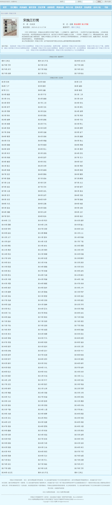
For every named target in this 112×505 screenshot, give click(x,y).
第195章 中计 (79, 351)
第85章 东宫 (6, 199)
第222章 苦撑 (79, 388)
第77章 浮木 (42, 187)
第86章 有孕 (42, 199)
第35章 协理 (42, 128)
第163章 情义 (6, 309)
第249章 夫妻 (79, 426)
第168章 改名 (79, 313)
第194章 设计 (42, 351)
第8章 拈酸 (42, 90)
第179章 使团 (42, 330)
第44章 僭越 (42, 141)
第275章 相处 (42, 69)
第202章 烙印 (6, 363)
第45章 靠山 (78, 141)
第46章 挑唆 (6, 145)
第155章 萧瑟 (42, 296)
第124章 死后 (6, 254)
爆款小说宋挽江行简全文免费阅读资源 (16, 48)
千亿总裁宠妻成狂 (78, 483)
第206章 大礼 (42, 367)
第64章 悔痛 (6, 170)
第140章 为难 (42, 275)
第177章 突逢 (79, 325)
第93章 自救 (78, 208)
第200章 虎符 (42, 359)
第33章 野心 (78, 124)
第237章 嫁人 (79, 409)
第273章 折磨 (6, 73)
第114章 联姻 (79, 237)
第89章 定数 (42, 204)
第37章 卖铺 (6, 132)
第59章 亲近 (42, 162)
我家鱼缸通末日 (105, 483)
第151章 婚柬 (6, 292)
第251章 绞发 (42, 430)
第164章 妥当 (42, 309)
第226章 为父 (6, 397)
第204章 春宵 (79, 363)
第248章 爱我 (42, 426)
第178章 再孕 (6, 330)
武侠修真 (23, 7)
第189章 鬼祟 (79, 342)
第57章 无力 (78, 157)
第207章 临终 (79, 367)
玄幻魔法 (14, 7)
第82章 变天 (6, 195)
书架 (106, 7)
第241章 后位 (6, 418)
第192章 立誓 (79, 346)
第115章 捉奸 (6, 241)
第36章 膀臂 (78, 128)
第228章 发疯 (79, 397)
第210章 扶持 (79, 372)
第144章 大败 (79, 279)
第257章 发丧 (42, 439)
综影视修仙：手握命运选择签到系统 (50, 485)
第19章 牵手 (6, 107)
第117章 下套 (79, 241)
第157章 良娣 (6, 300)
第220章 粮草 (6, 388)
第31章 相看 (6, 124)
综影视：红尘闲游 (66, 485)
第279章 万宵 (6, 65)
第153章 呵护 (79, 292)
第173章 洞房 (42, 321)
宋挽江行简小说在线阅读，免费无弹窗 (47, 46)
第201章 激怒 (79, 359)
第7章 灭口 (5, 90)
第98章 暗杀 (42, 216)
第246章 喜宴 (79, 422)
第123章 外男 (79, 250)
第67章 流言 (6, 174)
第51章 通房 (78, 149)
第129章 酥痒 (79, 258)
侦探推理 (51, 7)
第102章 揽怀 (79, 220)
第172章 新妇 (6, 321)
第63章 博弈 (78, 166)
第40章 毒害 (6, 136)
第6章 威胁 (78, 86)
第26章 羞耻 (42, 115)
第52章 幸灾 (6, 153)
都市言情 (32, 7)
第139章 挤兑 (6, 275)
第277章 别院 (79, 65)
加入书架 (85, 24)
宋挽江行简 (12, 13)
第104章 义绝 (42, 225)
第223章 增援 (6, 393)
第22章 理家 (6, 111)
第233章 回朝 (42, 405)
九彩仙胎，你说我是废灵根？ (30, 485)
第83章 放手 (42, 195)
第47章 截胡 (42, 145)
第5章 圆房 (42, 86)
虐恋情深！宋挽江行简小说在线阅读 (74, 46)
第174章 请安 (79, 321)
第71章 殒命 (42, 178)
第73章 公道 (6, 183)
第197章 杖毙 (42, 355)
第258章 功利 (79, 439)
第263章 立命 (42, 447)
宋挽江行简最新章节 (37, 497)
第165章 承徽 (79, 309)
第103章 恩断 (6, 225)
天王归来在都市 (62, 480)
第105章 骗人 (79, 225)
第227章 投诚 (42, 397)
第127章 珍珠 (6, 258)
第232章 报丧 (6, 405)
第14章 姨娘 (42, 99)
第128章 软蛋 (42, 258)
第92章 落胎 (42, 208)
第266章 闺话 (42, 451)
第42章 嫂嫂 (78, 136)
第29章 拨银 (42, 120)
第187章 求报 (6, 342)
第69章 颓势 (78, 174)
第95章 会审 (42, 212)
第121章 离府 (6, 250)
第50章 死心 (42, 149)
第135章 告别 (79, 267)
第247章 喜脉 (6, 426)
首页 (5, 7)
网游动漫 (60, 7)
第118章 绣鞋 (6, 246)
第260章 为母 (42, 443)
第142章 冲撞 (6, 279)
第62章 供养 (42, 166)
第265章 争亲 (6, 451)
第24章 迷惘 (78, 111)
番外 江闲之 (75, 27)
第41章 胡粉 (42, 136)
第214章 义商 (6, 380)
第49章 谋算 (6, 149)
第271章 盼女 (79, 73)
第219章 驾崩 (79, 384)
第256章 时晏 (6, 439)
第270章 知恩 (79, 456)
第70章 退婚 (6, 178)
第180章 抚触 (79, 330)
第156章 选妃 (79, 296)
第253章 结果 (6, 435)
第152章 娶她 (42, 292)
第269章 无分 (42, 456)
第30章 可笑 (78, 120)
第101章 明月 (42, 220)
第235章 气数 (6, 409)
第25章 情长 (6, 115)
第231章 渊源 (79, 401)
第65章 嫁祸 (42, 170)
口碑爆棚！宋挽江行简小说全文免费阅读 (44, 48)
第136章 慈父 (6, 271)
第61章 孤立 (6, 166)
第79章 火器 (6, 191)
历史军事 (41, 7)
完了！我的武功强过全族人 (92, 483)
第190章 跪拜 (6, 346)
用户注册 (108, 1)
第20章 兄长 (42, 107)
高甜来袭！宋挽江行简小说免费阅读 (22, 46)
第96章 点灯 (78, 212)
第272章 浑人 (42, 73)
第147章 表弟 (79, 283)
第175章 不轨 (6, 325)
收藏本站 (14, 1)
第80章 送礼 (42, 191)
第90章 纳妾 (78, 204)
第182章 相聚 (42, 334)
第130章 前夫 (6, 262)
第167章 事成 (42, 313)
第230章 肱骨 (42, 401)
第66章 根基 (78, 170)
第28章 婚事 (6, 120)
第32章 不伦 (42, 124)
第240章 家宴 (79, 414)
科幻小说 (69, 7)
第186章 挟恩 (79, 338)
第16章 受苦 (6, 103)
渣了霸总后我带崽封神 (66, 483)
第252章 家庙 (79, 430)
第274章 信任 (79, 69)
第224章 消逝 (42, 393)
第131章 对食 (42, 262)
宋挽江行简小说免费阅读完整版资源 (42, 50)
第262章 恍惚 (6, 447)
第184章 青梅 (6, 338)
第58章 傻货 (6, 162)
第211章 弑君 (6, 376)
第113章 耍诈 (42, 237)
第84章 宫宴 (78, 195)
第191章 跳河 (42, 346)
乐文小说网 (4, 13)
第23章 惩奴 (42, 111)
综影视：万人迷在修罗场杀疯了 (48, 480)
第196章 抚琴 (6, 355)
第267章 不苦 (79, 451)
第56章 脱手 (42, 157)
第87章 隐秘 (78, 199)
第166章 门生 (6, 313)
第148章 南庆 (6, 288)
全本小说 (97, 7)
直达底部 (77, 24)
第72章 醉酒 (78, 178)
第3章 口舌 (78, 82)
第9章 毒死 (78, 90)
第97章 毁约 (6, 216)
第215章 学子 (42, 380)
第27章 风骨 (78, 115)
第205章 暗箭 (6, 367)
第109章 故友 (6, 233)
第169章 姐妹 (6, 317)
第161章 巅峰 (42, 304)
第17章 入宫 (42, 103)
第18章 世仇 (78, 103)
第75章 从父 (78, 183)
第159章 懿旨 (79, 300)
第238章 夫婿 (6, 414)
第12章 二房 (78, 94)
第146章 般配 (42, 283)
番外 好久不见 (43, 61)
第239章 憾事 (42, 414)
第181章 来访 (6, 334)
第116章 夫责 (42, 241)
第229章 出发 (6, 401)
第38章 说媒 (42, 132)
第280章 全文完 (79, 61)
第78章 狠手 (78, 187)
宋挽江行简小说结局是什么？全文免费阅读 (70, 50)
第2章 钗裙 (42, 82)
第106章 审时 (6, 229)
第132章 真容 (79, 262)
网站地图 (66, 492)
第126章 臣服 (79, 254)
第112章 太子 (6, 237)
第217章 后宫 (6, 384)
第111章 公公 (78, 233)
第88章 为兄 (6, 204)
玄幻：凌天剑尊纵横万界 (31, 480)
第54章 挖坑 (78, 153)
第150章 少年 (79, 288)
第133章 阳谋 (6, 267)
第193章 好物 (6, 351)
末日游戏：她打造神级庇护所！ (11, 483)
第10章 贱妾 (6, 94)
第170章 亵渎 (42, 317)
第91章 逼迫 (6, 208)
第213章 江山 (79, 376)
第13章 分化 (6, 99)
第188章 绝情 (42, 342)
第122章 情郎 (42, 250)
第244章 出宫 (6, 422)
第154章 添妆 (6, 296)
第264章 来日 (79, 447)
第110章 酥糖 (42, 233)
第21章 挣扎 (78, 107)
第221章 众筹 (42, 388)
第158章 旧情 (42, 300)
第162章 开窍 (79, 304)
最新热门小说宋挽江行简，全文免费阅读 (72, 48)
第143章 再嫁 (42, 279)
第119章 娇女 (42, 246)
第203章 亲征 (42, 363)
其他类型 (87, 7)
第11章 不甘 (42, 94)
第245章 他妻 (42, 422)
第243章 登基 (79, 418)
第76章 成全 (6, 187)
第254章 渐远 (42, 435)
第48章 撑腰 (78, 145)
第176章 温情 (42, 325)
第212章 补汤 (42, 376)
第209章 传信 (42, 372)
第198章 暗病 (79, 355)
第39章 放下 (78, 132)
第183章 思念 (79, 334)
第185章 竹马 (42, 338)
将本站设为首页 (5, 1)
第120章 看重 (79, 246)
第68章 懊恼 (42, 174)
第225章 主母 (79, 393)
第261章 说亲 (79, 443)
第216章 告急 (79, 380)
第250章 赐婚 (6, 430)
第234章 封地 (79, 405)
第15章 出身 (78, 99)
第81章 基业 (78, 191)
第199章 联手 (6, 359)
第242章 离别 (42, 418)
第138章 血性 (79, 271)
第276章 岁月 (6, 69)
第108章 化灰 (79, 229)
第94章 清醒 (6, 212)
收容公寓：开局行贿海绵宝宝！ (11, 485)
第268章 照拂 (6, 456)
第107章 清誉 (42, 229)
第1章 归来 (5, 82)
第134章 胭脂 (42, 267)
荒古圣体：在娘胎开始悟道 (56, 488)
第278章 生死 (42, 65)
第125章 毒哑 (42, 254)
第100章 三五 (6, 220)
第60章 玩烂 (78, 162)
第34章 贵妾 (6, 128)
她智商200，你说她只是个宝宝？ (92, 480)
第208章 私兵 (6, 372)
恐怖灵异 (78, 7)
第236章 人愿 (42, 409)
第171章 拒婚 (79, 317)
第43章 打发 (6, 141)
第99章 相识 (78, 216)
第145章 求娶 (6, 283)
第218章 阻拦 (42, 384)
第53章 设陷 (42, 153)
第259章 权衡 (6, 443)
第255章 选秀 (79, 435)
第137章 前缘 (42, 271)
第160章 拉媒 (6, 304)
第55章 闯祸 (6, 157)
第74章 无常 (42, 183)
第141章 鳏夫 (79, 275)
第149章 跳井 (42, 288)
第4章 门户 (5, 86)
